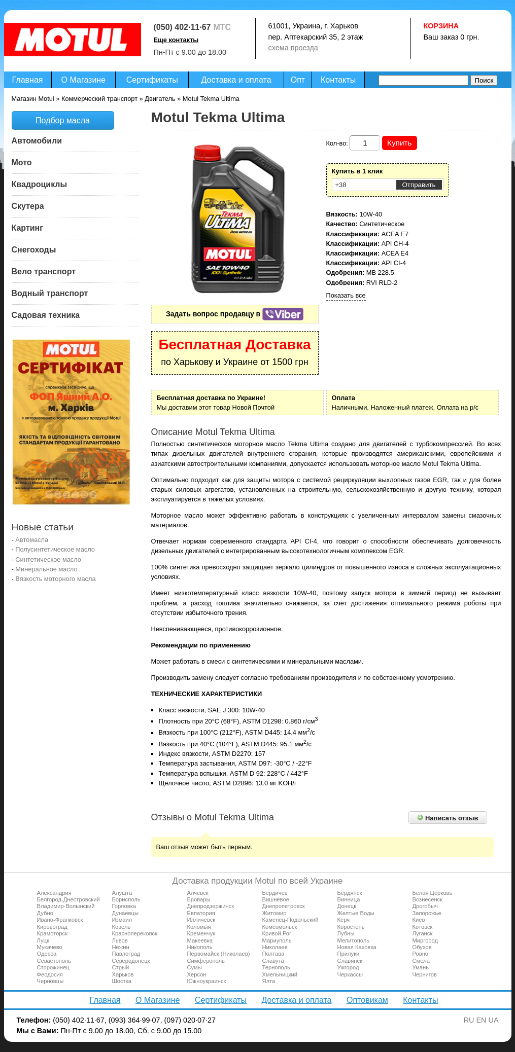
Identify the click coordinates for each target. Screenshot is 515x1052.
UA (494, 1020)
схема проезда (293, 48)
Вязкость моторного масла (55, 579)
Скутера (28, 206)
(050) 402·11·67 (182, 27)
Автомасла (31, 539)
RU (469, 1020)
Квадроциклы (39, 184)
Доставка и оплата (236, 80)
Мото (22, 162)
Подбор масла (63, 120)
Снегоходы (34, 249)
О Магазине (83, 80)
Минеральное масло (46, 569)
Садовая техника (46, 315)
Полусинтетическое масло (55, 549)
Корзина (441, 26)
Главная (27, 80)
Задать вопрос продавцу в (234, 314)
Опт (298, 80)
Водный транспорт (50, 293)
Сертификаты (152, 80)
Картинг (27, 228)
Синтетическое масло (48, 559)
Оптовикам (367, 1000)
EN (481, 1020)
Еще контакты (176, 40)
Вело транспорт (44, 271)
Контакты (338, 80)
